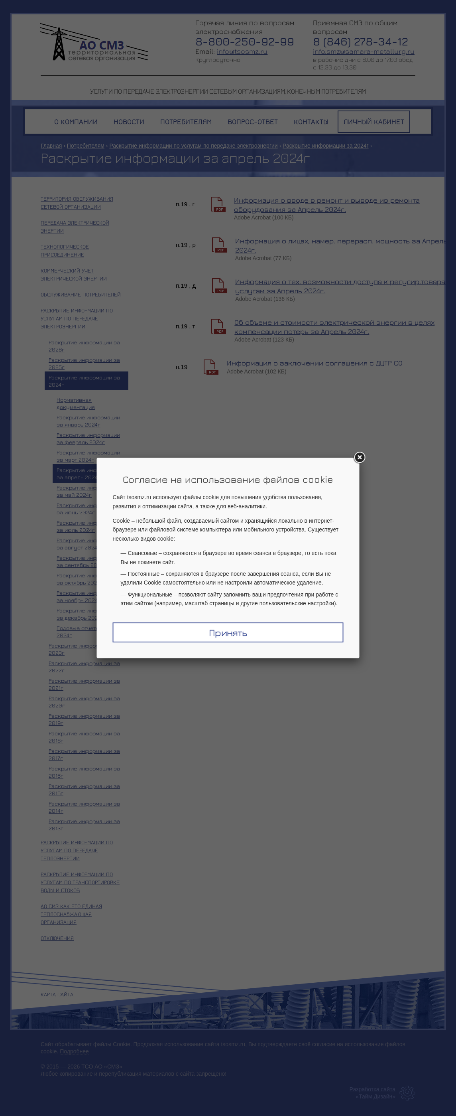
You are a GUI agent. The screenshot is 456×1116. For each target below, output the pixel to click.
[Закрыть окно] (359, 457)
